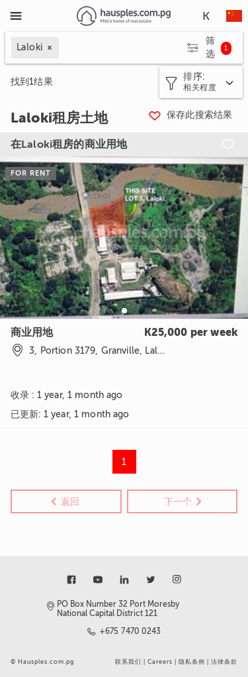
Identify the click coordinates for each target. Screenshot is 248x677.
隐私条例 (192, 661)
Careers (160, 661)
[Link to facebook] (71, 579)
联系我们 (128, 661)
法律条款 (224, 661)
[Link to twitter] (151, 579)
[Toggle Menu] (16, 16)
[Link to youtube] (98, 579)
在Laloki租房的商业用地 (69, 144)
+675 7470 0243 (130, 631)
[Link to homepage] (124, 15)
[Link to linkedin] (124, 579)
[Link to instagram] (177, 579)
